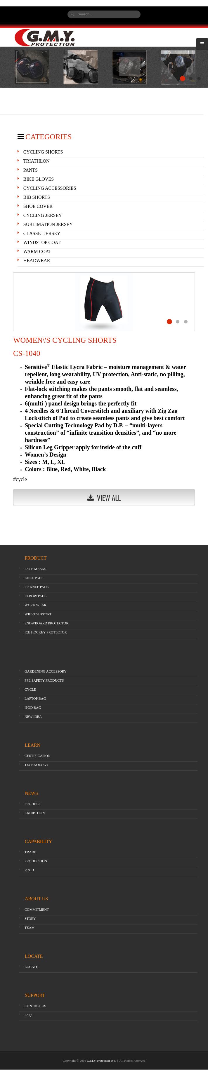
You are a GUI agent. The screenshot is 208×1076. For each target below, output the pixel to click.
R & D (29, 870)
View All (104, 497)
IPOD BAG (33, 708)
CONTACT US (35, 1006)
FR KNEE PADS (36, 587)
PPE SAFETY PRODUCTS (44, 680)
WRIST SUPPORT (38, 614)
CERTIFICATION (38, 756)
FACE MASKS (35, 569)
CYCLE (30, 689)
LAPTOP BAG (35, 699)
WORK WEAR (35, 605)
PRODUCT (33, 804)
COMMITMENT (37, 910)
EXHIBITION (35, 813)
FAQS (29, 1015)
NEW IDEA (33, 717)
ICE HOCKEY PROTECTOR (46, 632)
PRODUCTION (36, 861)
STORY (30, 919)
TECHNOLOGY (36, 765)
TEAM (29, 928)
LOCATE (31, 967)
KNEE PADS (34, 578)
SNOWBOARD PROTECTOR (46, 623)
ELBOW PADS (35, 596)
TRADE (30, 852)
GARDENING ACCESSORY (46, 671)
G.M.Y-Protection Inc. (102, 1060)
